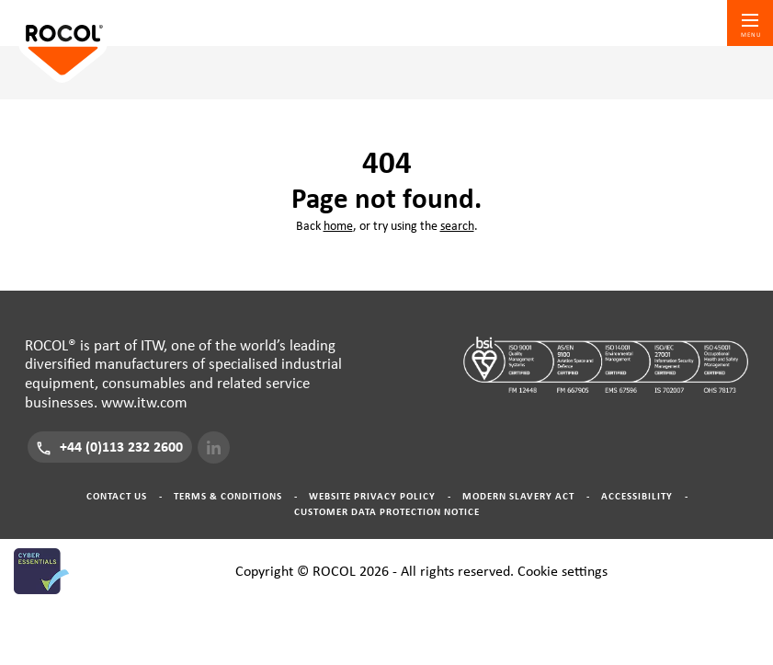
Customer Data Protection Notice (387, 512)
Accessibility (637, 496)
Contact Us (116, 496)
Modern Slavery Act (518, 496)
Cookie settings (562, 571)
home (338, 226)
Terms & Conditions (228, 496)
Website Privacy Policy (372, 496)
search (457, 226)
